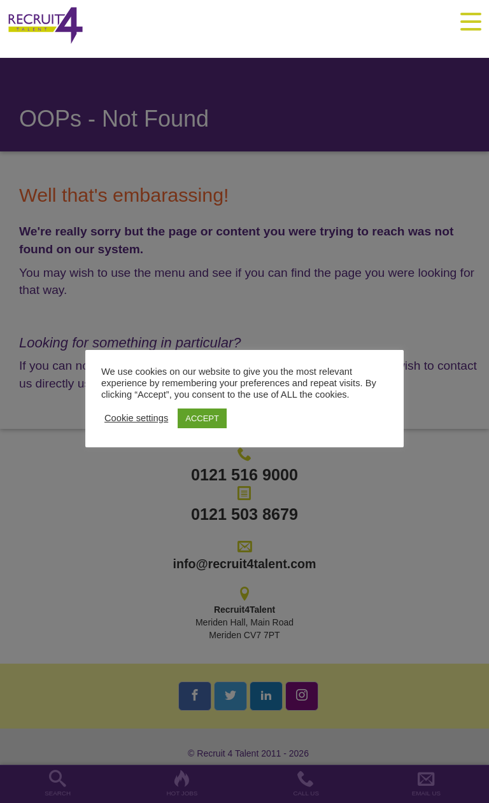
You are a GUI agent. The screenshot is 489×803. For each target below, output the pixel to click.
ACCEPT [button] (202, 418)
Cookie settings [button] (136, 418)
